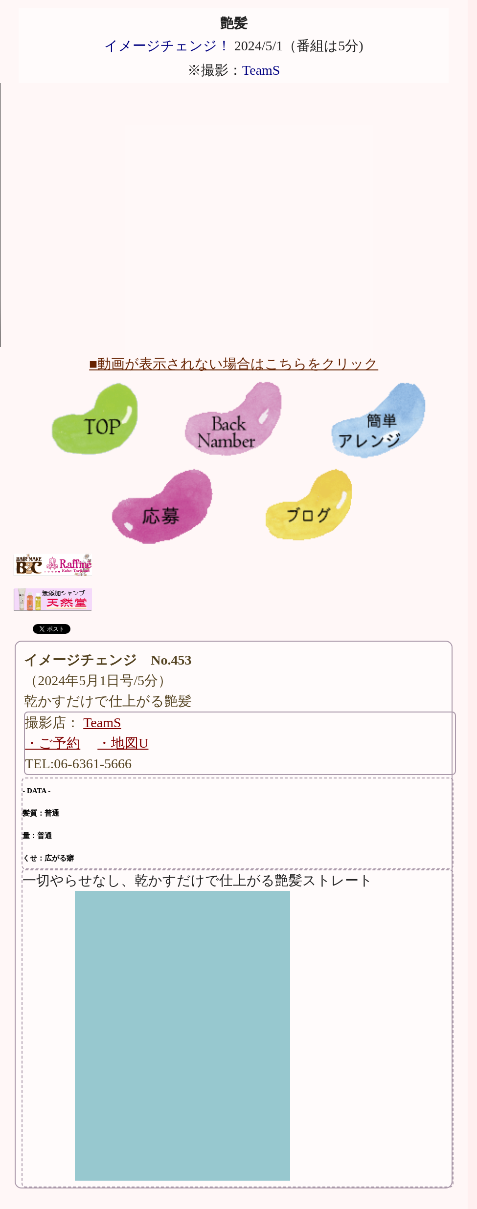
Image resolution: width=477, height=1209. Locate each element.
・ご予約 (52, 743)
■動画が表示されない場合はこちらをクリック (233, 363)
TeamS (261, 70)
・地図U (122, 743)
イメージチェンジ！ (167, 45)
